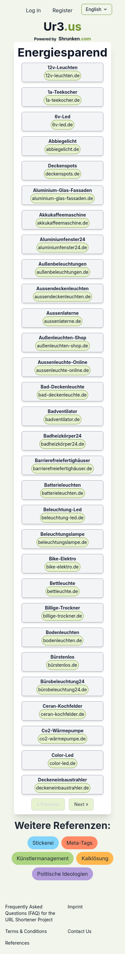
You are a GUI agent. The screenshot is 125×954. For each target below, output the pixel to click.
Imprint (75, 906)
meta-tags (80, 843)
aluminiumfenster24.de (62, 247)
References (17, 943)
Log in (33, 10)
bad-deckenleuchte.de (62, 395)
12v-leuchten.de (63, 75)
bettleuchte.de (62, 591)
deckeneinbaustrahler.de (62, 787)
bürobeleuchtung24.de (62, 689)
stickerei (43, 843)
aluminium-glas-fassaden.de (62, 198)
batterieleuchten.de (62, 493)
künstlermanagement (43, 858)
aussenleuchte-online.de (62, 370)
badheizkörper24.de (62, 444)
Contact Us (80, 931)
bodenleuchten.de (62, 640)
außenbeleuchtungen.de (62, 272)
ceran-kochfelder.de (62, 714)
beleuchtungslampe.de (62, 542)
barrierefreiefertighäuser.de (62, 468)
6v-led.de (62, 124)
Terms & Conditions (26, 931)
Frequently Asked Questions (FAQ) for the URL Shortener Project (30, 913)
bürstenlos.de (62, 665)
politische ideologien (62, 874)
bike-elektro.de (62, 566)
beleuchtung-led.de (63, 517)
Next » (81, 804)
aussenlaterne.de (62, 321)
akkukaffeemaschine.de (62, 223)
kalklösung (94, 858)
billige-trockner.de (62, 616)
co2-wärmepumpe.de (62, 738)
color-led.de (62, 763)
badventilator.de (62, 419)
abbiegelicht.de (62, 149)
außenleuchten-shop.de (62, 345)
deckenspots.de (63, 173)
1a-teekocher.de (62, 100)
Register (62, 10)
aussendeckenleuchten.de (63, 296)
